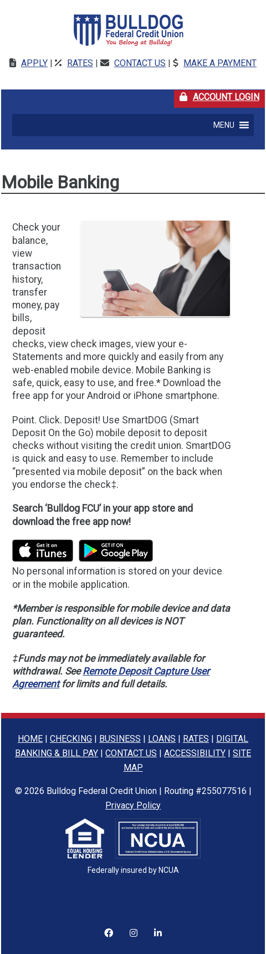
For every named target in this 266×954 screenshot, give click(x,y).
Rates (80, 63)
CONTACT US (131, 753)
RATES (196, 738)
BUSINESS (120, 738)
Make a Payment (220, 63)
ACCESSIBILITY (195, 753)
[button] (223, 125)
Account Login (222, 96)
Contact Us (140, 63)
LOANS (162, 738)
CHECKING (71, 738)
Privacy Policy (133, 805)
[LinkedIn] (158, 926)
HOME (30, 738)
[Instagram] (108, 926)
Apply (34, 63)
